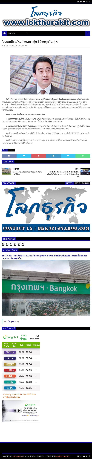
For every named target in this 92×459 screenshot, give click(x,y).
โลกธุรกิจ (11, 321)
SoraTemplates (38, 456)
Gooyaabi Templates (62, 456)
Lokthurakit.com (18, 456)
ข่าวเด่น (12, 150)
